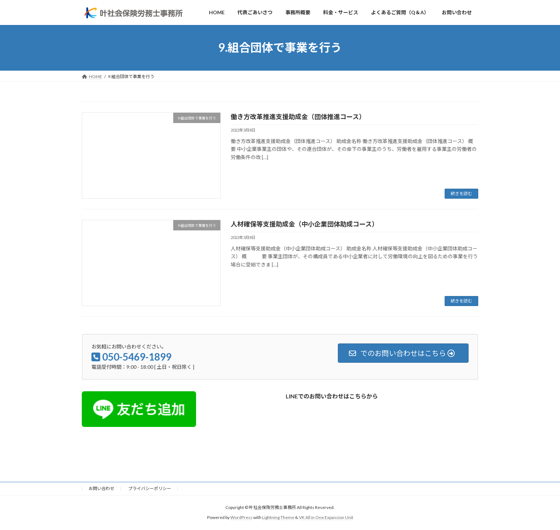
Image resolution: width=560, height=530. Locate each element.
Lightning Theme (278, 517)
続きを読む (461, 193)
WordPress (241, 517)
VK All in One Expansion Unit (326, 517)
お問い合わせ (101, 488)
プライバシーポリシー (149, 488)
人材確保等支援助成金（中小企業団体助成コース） (304, 224)
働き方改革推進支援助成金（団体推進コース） (298, 117)
